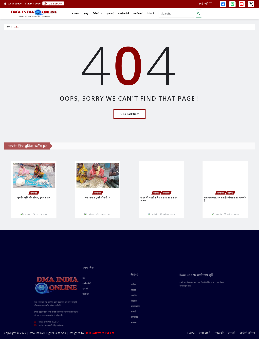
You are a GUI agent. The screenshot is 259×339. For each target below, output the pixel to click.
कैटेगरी (97, 13)
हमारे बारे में (123, 13)
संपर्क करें (137, 13)
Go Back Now (129, 114)
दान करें (110, 13)
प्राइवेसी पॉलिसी (247, 333)
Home (75, 13)
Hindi (150, 13)
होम (8, 27)
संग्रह (86, 13)
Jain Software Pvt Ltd (99, 333)
